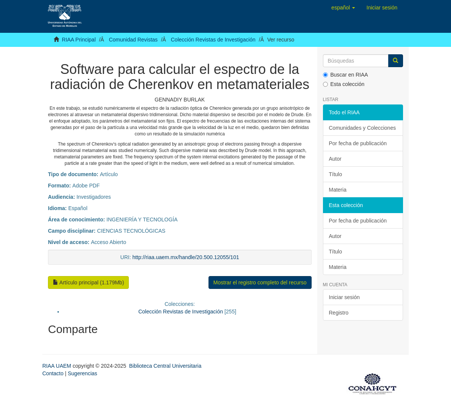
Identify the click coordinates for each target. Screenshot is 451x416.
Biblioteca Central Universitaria (165, 366)
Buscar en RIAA (345, 75)
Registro (339, 313)
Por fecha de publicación (358, 143)
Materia (338, 190)
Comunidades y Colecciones (362, 128)
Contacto (52, 373)
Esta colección (344, 84)
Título (335, 174)
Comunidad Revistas (133, 40)
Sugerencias (82, 373)
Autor (335, 159)
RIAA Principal (79, 40)
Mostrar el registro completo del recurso (260, 282)
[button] (343, 7)
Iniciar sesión (344, 297)
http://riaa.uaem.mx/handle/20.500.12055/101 (185, 257)
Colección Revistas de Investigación (213, 40)
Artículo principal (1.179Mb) (88, 282)
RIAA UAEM (57, 366)
